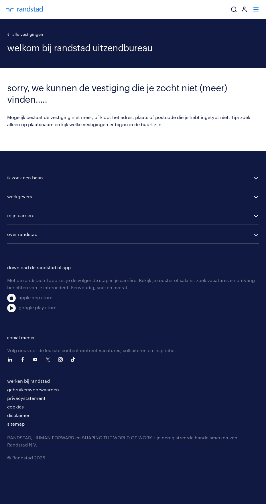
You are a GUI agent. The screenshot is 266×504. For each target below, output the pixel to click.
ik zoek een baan (25, 177)
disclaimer (18, 415)
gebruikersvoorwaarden (33, 389)
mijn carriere (20, 215)
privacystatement (26, 398)
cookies (15, 406)
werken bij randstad (28, 381)
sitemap (16, 423)
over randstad (22, 234)
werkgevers (19, 196)
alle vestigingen (25, 34)
